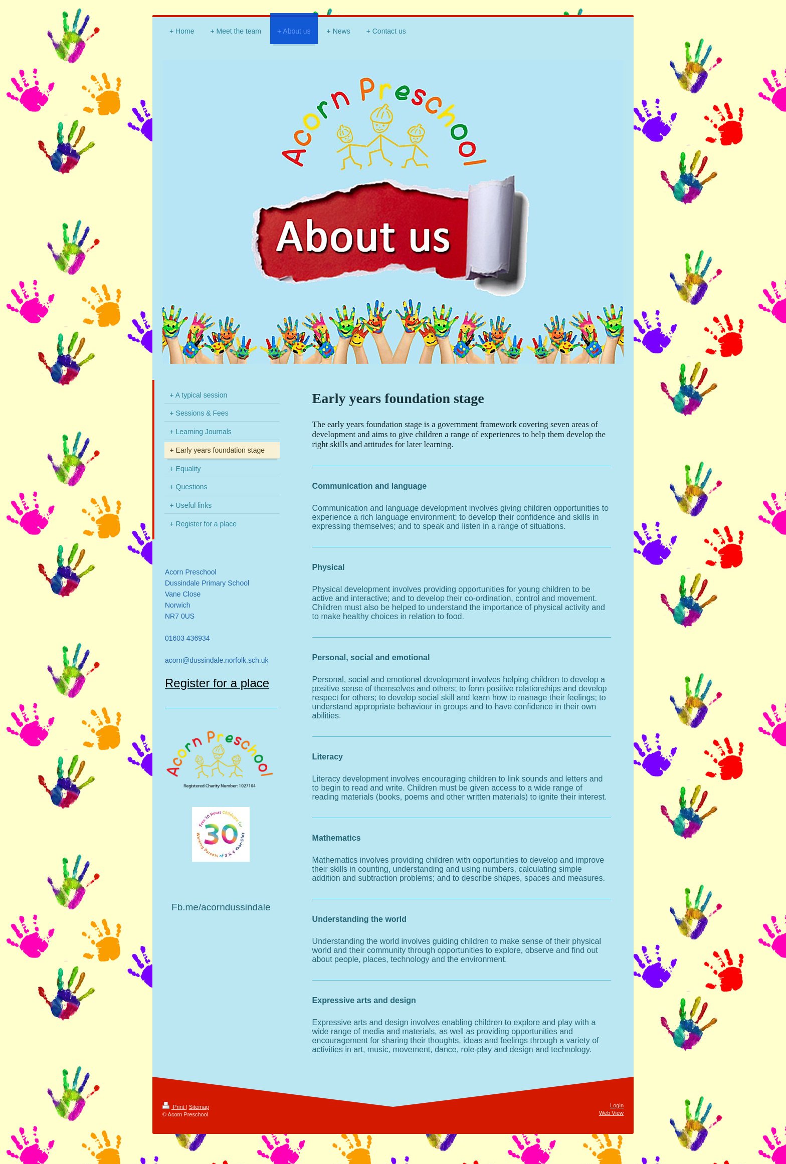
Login (617, 1105)
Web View (611, 1113)
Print (174, 1107)
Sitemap (199, 1107)
